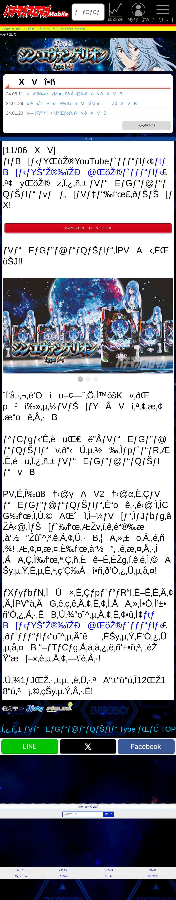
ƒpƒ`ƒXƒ (21, 869)
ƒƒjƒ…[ (162, 12)
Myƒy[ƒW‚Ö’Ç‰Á (88, 806)
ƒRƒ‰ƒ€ (108, 869)
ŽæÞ (108, 876)
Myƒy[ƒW (138, 12)
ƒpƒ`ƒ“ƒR (64, 869)
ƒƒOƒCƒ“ (88, 12)
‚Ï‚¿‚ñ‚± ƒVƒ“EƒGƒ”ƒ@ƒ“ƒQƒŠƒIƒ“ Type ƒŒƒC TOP (88, 729)
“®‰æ (152, 869)
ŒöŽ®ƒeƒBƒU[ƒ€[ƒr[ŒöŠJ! (88, 228)
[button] (5, 331)
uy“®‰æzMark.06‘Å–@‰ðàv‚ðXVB (72, 93)
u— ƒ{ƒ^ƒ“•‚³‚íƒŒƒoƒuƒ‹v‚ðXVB (64, 113)
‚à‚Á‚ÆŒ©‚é (146, 125)
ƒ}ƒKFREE (152, 876)
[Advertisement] (88, 779)
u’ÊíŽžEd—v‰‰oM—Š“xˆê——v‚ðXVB (80, 103)
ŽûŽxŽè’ (116, 12)
